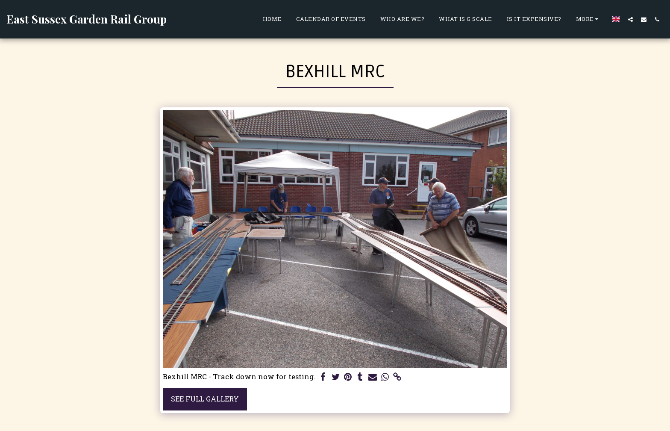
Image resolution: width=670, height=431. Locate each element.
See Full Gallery (205, 398)
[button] (630, 19)
